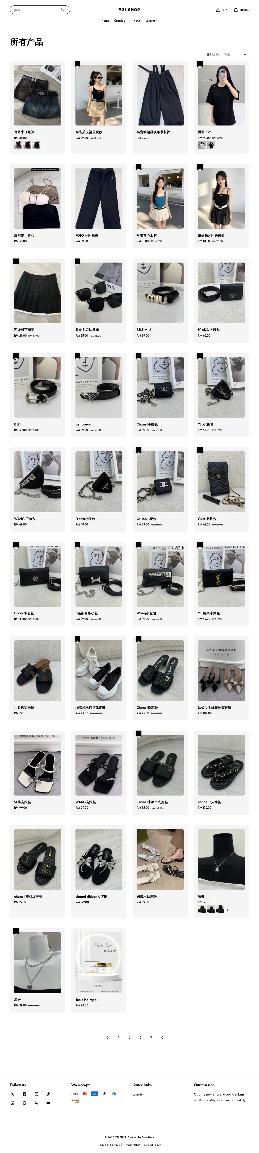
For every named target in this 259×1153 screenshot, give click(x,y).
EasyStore (148, 1137)
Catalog (119, 20)
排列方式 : (213, 54)
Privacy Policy (132, 1145)
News (137, 20)
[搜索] (63, 10)
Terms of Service (109, 1145)
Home (105, 20)
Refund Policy (152, 1145)
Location (151, 20)
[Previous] (96, 1037)
